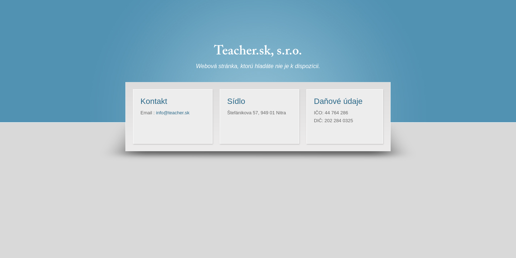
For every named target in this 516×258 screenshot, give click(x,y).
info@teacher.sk (172, 112)
